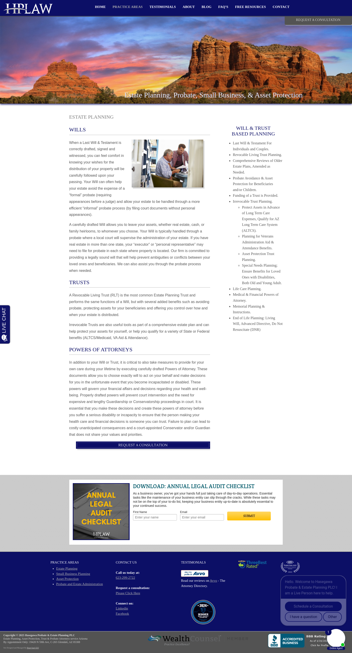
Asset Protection (67, 579)
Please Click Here (128, 593)
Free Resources (250, 7)
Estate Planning (67, 568)
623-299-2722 (125, 577)
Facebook (122, 613)
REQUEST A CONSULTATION (318, 20)
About (189, 7)
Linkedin (122, 608)
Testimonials (162, 7)
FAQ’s (223, 7)
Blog (206, 7)
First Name (140, 512)
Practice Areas (128, 7)
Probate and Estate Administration (79, 584)
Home (100, 7)
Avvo (213, 580)
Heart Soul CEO (33, 648)
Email (183, 512)
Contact (281, 7)
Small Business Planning (73, 574)
